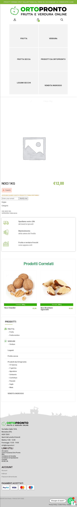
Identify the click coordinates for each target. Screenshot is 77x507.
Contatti (4, 459)
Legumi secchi (24, 83)
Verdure (12, 344)
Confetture (13, 378)
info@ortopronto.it (8, 445)
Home (27, 101)
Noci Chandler (10, 308)
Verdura (53, 38)
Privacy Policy (53, 504)
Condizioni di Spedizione (10, 458)
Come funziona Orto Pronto (11, 452)
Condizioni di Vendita (9, 456)
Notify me (23, 198)
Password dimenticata (9, 477)
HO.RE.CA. (5, 461)
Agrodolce (13, 371)
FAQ (3, 454)
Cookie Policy (62, 504)
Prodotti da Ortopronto (53, 59)
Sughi (11, 384)
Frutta (23, 38)
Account (4, 470)
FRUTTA (11, 329)
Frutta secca (23, 59)
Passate (12, 381)
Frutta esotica (14, 335)
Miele (11, 387)
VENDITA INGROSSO (16, 393)
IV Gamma (13, 365)
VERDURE (11, 341)
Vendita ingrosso (53, 85)
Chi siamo (5, 451)
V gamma (12, 368)
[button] (38, 20)
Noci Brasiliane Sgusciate (47, 309)
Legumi (11, 350)
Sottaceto (13, 374)
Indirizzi (4, 473)
